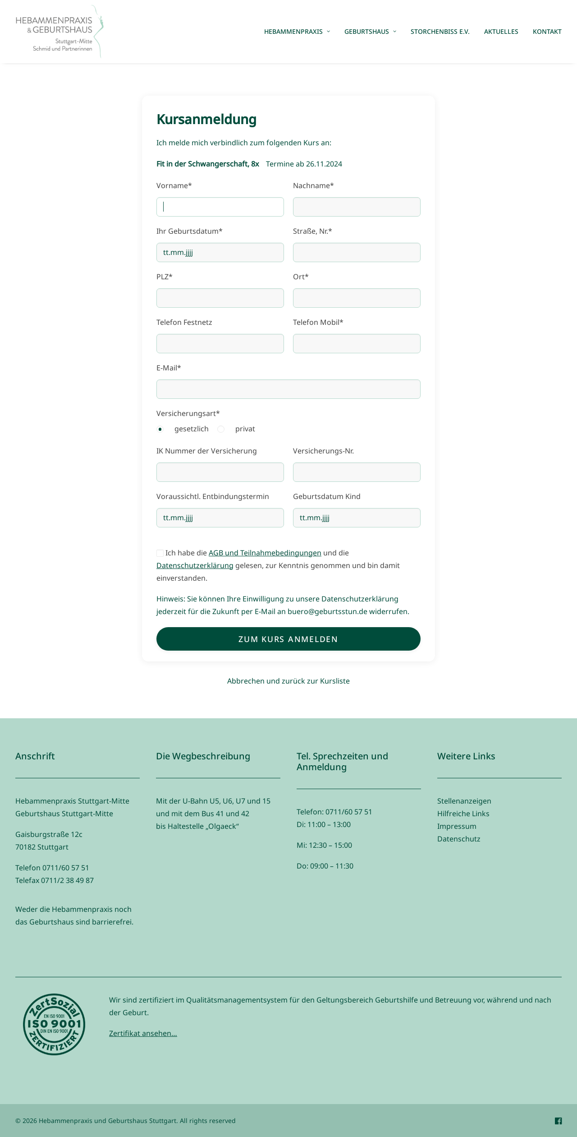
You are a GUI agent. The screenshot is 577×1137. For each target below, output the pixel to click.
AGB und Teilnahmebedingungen (265, 553)
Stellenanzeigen (464, 801)
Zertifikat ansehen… (143, 1033)
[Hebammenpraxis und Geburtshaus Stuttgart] (59, 32)
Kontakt (547, 31)
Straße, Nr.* (312, 231)
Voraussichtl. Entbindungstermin (212, 496)
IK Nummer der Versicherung (206, 451)
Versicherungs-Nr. (323, 451)
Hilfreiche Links (463, 813)
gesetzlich (191, 429)
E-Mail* (168, 368)
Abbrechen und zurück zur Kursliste (288, 681)
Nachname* (313, 185)
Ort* (301, 277)
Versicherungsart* (188, 413)
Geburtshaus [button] (370, 31)
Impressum (456, 826)
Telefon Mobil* (318, 322)
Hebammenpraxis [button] (297, 31)
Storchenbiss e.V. (440, 31)
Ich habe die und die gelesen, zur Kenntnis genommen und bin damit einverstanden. (278, 565)
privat (245, 429)
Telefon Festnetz (184, 322)
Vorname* (174, 185)
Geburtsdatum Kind (327, 496)
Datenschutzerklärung (195, 565)
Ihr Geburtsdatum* (189, 231)
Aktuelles (501, 31)
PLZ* (164, 277)
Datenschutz (459, 839)
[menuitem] (300, 31)
